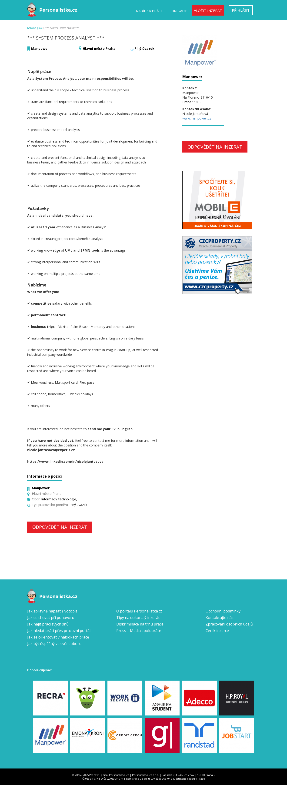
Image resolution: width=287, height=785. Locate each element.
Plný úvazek (144, 48)
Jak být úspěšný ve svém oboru (54, 643)
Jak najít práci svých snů (48, 624)
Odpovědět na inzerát (59, 527)
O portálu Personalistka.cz (139, 611)
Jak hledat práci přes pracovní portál (58, 630)
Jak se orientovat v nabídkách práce (58, 637)
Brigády (179, 10)
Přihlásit (241, 10)
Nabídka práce (149, 10)
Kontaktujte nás (220, 617)
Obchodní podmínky (223, 611)
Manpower (40, 48)
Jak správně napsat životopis (52, 611)
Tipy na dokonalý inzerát (138, 617)
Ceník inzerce (217, 630)
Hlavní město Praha (99, 48)
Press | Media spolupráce (138, 630)
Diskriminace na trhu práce (140, 624)
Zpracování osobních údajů (229, 624)
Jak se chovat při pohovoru (50, 617)
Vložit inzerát (208, 10)
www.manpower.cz (196, 118)
